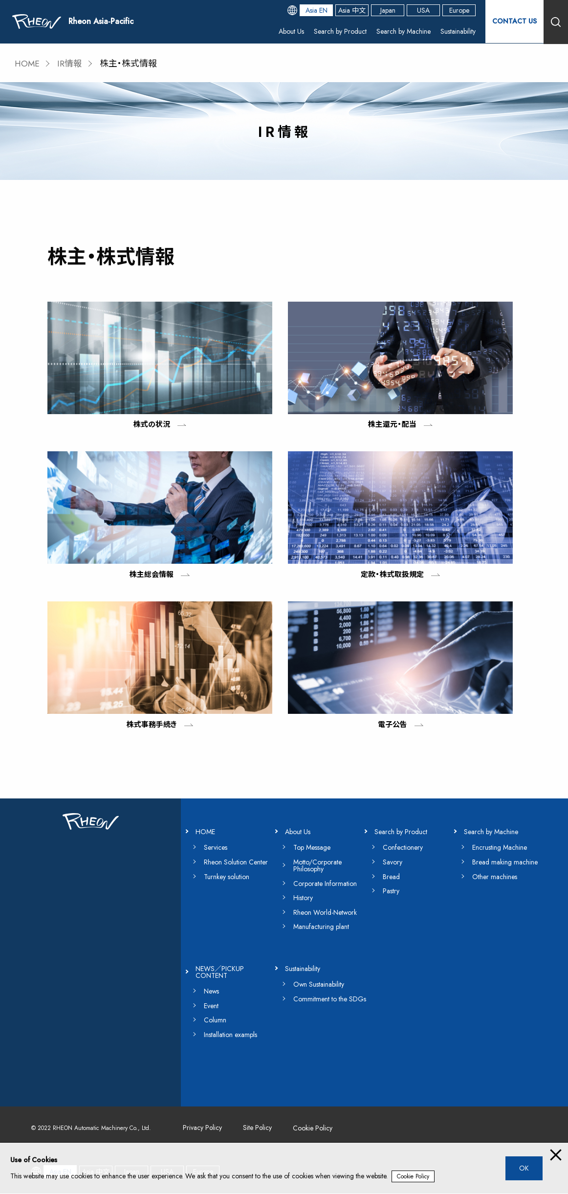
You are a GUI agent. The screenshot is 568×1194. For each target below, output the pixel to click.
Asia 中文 (351, 11)
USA (422, 11)
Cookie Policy (413, 1176)
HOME (28, 63)
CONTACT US (514, 21)
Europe (459, 11)
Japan (387, 11)
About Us (291, 32)
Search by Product (339, 32)
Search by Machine (403, 32)
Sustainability (457, 32)
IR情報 (70, 63)
